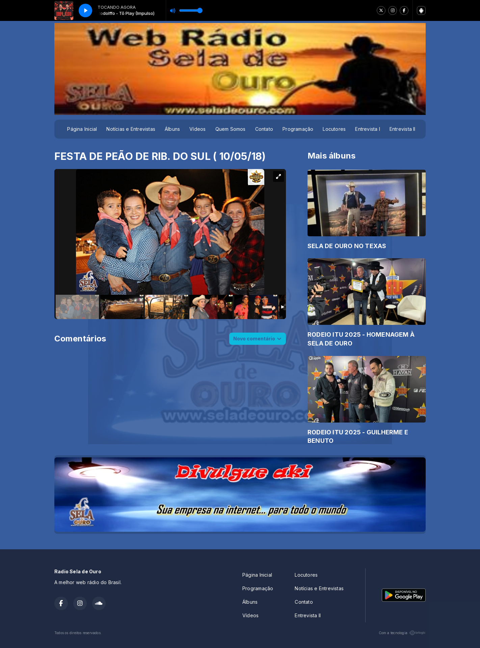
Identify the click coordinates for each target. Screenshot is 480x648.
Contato (264, 129)
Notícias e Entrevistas (130, 129)
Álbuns (172, 129)
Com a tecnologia (402, 632)
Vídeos (197, 129)
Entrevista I (367, 129)
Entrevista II (403, 129)
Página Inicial (82, 129)
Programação (298, 129)
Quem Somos (230, 129)
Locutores (334, 129)
